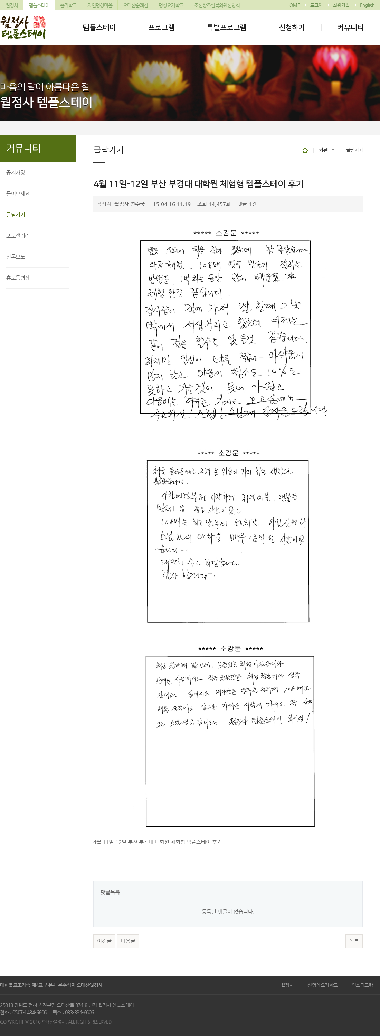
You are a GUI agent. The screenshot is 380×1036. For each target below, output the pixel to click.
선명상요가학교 (322, 985)
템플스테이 (39, 5)
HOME (293, 5)
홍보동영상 (18, 278)
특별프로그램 (226, 27)
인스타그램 (362, 985)
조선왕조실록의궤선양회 (217, 5)
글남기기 (15, 214)
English (367, 5)
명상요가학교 (171, 5)
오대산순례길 (135, 5)
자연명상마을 (99, 5)
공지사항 (15, 172)
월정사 (12, 5)
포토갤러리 (18, 236)
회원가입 (341, 5)
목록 (354, 941)
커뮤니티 (351, 27)
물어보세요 (18, 193)
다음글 (128, 941)
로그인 (316, 5)
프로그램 (161, 27)
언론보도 (15, 257)
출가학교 (68, 5)
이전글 (104, 941)
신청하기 (292, 27)
